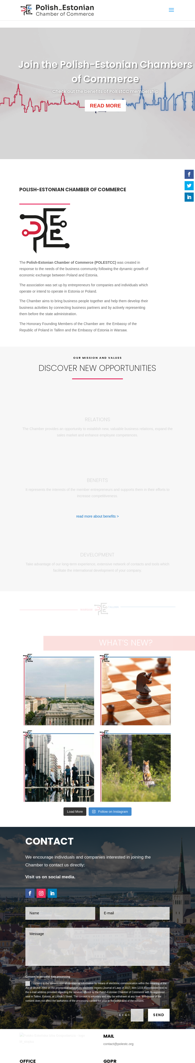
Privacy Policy (113, 1054)
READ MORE (105, 105)
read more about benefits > (97, 473)
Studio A (125, 1061)
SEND (159, 939)
